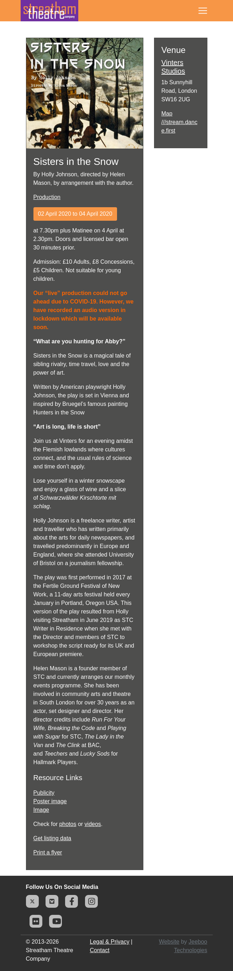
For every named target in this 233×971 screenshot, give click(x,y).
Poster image (50, 801)
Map (167, 114)
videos (93, 824)
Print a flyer (47, 852)
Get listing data (52, 838)
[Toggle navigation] (203, 11)
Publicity (44, 793)
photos (67, 824)
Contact (100, 950)
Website (169, 942)
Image (41, 810)
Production (47, 197)
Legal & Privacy (109, 942)
